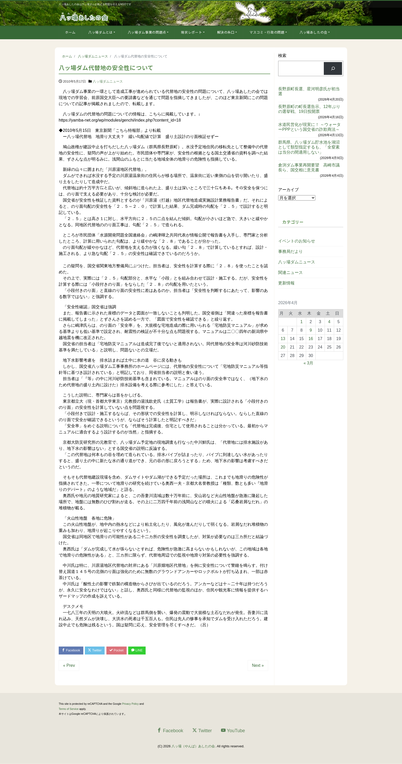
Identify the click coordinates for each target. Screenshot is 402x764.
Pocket (119, 650)
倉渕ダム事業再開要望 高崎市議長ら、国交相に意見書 (309, 167)
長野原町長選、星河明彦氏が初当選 (309, 91)
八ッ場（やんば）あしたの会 (193, 747)
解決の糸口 (226, 32)
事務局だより (290, 251)
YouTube (233, 730)
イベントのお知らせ (296, 241)
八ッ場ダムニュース (108, 81)
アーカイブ (288, 189)
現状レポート (191, 32)
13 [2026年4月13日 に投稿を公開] (283, 338)
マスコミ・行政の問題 (267, 32)
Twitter (96, 650)
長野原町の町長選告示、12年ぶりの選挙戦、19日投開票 (309, 109)
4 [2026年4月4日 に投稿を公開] (329, 322)
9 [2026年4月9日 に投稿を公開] (311, 330)
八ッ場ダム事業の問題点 (147, 32)
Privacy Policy (130, 704)
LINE (140, 650)
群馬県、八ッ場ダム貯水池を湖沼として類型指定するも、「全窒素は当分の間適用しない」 (309, 147)
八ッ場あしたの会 (313, 32)
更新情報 (286, 283)
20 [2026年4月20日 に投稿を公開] (283, 347)
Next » (258, 666)
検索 (282, 55)
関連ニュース (290, 272)
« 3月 (308, 363)
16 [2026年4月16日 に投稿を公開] (310, 338)
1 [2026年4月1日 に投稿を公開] (301, 322)
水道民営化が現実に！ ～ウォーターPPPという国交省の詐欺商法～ (309, 127)
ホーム (70, 32)
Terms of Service (68, 709)
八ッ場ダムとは (100, 32)
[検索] (333, 68)
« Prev (69, 666)
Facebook (71, 650)
